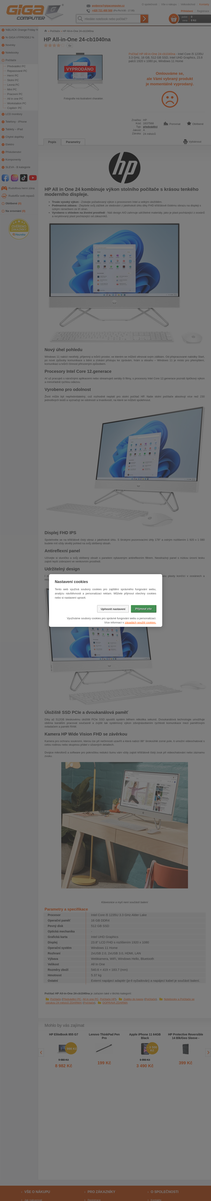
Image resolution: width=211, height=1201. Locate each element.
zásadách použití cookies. (140, 622)
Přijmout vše (143, 608)
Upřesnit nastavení (113, 609)
